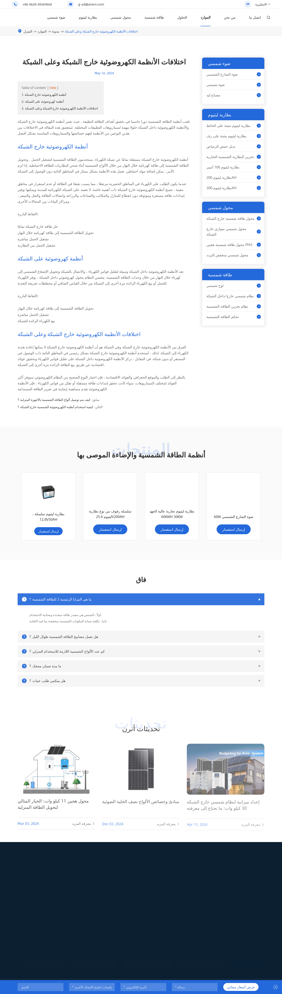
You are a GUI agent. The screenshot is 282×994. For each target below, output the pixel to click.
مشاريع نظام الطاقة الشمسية (207, 915)
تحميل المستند (252, 908)
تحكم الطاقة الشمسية (222, 316)
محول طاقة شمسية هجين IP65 (229, 244)
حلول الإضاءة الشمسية (110, 902)
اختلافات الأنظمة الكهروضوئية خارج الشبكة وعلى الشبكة (101, 31)
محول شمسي (120, 17)
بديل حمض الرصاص (220, 146)
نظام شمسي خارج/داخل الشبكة (230, 296)
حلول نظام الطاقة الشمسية (206, 908)
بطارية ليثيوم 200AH (221, 177)
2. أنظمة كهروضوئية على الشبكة (43, 101)
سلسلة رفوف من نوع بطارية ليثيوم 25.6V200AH (48, 517)
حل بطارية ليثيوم (148, 927)
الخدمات (248, 882)
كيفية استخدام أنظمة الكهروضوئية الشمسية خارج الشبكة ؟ (55, 406)
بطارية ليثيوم (88, 17)
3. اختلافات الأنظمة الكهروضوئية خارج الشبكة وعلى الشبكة (60, 108)
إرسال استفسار (48, 533)
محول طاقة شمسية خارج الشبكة (230, 218)
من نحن (230, 17)
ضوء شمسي (56, 17)
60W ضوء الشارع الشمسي (172, 520)
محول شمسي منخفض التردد (227, 255)
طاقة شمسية (154, 17)
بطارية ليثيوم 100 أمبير (223, 167)
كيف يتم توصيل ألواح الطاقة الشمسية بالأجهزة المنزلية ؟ (54, 399)
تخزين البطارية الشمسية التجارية (230, 156)
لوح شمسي (214, 285)
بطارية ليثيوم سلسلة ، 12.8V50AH (233, 517)
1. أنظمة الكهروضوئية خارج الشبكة (44, 94)
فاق (245, 895)
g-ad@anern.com (91, 4)
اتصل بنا (255, 17)
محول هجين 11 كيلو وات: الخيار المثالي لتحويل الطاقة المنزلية (53, 810)
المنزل (28, 31)
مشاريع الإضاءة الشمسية (111, 908)
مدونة (55, 31)
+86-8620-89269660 (37, 4)
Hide (53, 87)
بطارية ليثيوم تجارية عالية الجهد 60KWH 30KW (110, 517)
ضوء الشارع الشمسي (222, 74)
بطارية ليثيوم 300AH (221, 188)
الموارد (206, 17)
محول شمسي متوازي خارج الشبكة (226, 231)
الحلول (182, 17)
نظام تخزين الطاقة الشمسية (227, 306)
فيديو (246, 902)
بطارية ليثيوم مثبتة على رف (226, 136)
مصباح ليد (213, 95)
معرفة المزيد (83, 830)
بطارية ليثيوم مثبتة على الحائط (228, 125)
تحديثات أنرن (141, 732)
